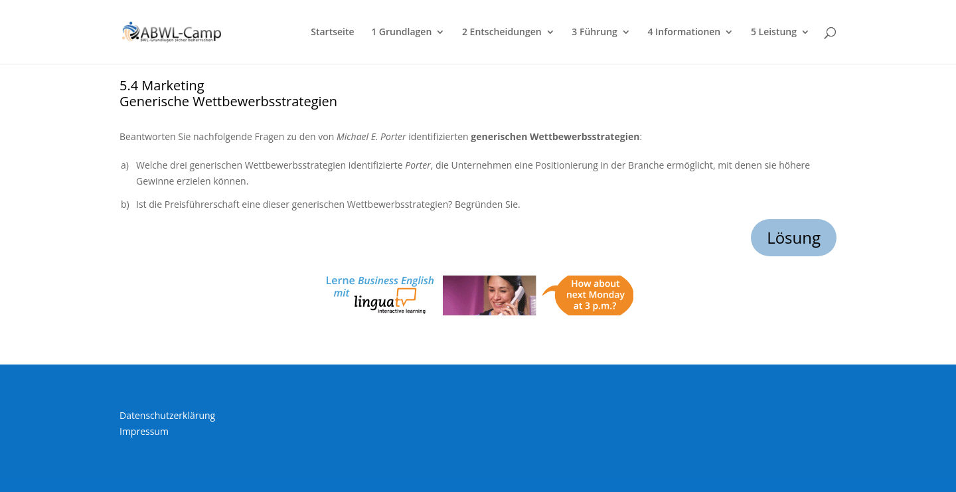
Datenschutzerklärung (167, 415)
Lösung (794, 237)
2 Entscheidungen (502, 32)
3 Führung (594, 32)
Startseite (332, 32)
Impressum (144, 431)
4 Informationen (683, 32)
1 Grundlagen (401, 32)
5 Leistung (774, 32)
